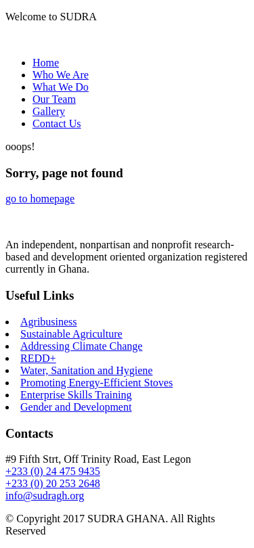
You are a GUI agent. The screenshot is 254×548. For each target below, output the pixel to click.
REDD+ (38, 358)
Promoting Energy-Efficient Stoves (96, 382)
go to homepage (40, 198)
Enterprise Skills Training (75, 395)
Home (46, 62)
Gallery (49, 111)
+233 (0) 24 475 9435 (52, 471)
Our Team (54, 99)
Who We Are (61, 75)
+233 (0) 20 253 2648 (52, 483)
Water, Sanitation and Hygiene (86, 370)
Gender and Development (75, 407)
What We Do (61, 87)
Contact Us (57, 123)
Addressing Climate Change (81, 346)
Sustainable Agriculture (71, 334)
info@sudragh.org (44, 495)
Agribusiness (48, 321)
